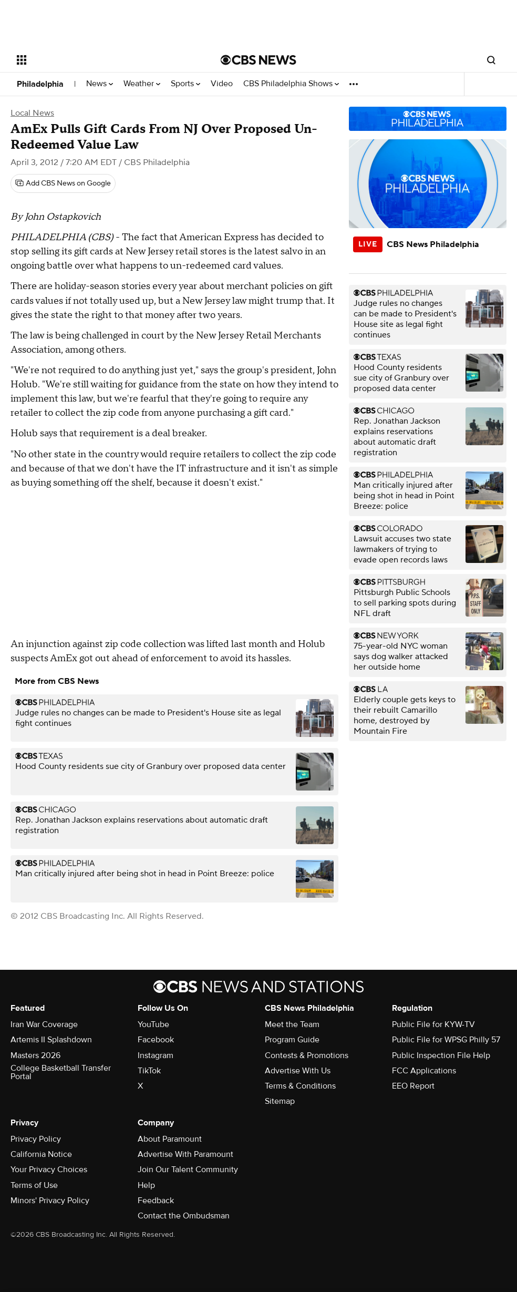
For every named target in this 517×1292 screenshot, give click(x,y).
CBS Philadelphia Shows (291, 84)
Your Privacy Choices (49, 1169)
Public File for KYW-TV (433, 1024)
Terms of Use (34, 1185)
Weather (141, 84)
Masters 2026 (35, 1055)
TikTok (149, 1071)
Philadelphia (40, 84)
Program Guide (292, 1039)
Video (222, 84)
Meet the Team (292, 1024)
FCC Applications (424, 1071)
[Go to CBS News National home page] (258, 60)
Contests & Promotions (306, 1055)
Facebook (156, 1039)
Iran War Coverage (44, 1024)
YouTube (153, 1024)
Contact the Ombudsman (184, 1216)
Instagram (155, 1055)
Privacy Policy (36, 1139)
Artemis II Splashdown (51, 1039)
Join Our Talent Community (188, 1169)
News (99, 84)
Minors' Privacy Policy (50, 1200)
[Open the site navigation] (97, 60)
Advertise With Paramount (185, 1154)
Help (146, 1185)
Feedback (156, 1200)
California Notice (41, 1154)
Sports (185, 84)
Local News (32, 113)
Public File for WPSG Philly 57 (446, 1039)
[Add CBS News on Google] (63, 183)
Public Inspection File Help (441, 1055)
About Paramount (170, 1139)
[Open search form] (491, 60)
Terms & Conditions (300, 1086)
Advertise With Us (297, 1071)
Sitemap (280, 1101)
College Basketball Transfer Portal (61, 1072)
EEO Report (413, 1086)
